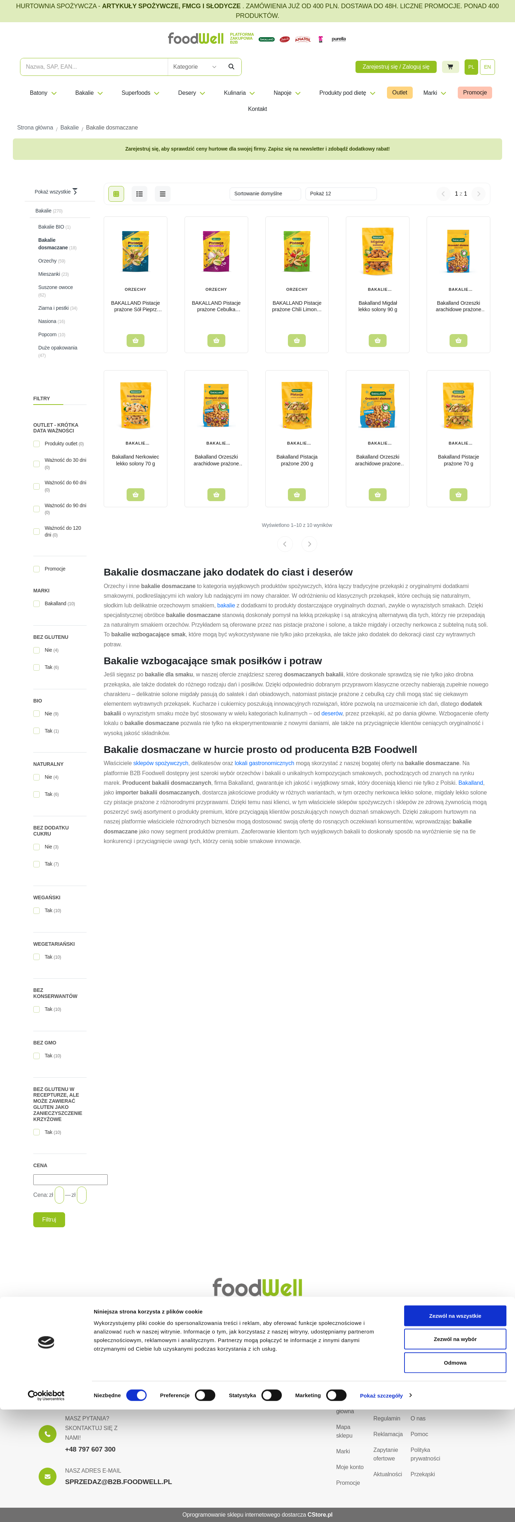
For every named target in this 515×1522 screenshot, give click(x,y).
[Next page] (309, 544)
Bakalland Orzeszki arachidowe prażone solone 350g (378, 460)
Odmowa (455, 1475)
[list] (139, 194)
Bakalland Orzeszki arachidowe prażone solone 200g (216, 460)
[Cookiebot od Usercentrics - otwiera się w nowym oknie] (46, 1508)
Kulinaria (240, 93)
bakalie (226, 605)
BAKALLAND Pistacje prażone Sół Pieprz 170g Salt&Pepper (135, 306)
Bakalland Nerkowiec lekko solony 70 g (135, 460)
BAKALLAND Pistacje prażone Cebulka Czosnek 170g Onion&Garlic (216, 306)
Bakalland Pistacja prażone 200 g (297, 460)
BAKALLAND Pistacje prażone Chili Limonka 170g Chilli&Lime (297, 306)
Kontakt (257, 109)
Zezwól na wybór (455, 1452)
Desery (192, 93)
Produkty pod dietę (347, 93)
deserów (332, 713)
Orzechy (135, 289)
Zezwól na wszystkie (455, 1428)
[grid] (116, 194)
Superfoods (141, 93)
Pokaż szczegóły (381, 1508)
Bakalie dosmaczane (377, 290)
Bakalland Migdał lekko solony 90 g (377, 306)
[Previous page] (285, 544)
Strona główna (345, 1407)
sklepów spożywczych (160, 763)
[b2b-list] (163, 194)
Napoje (287, 93)
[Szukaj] (231, 66)
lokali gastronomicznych (264, 763)
